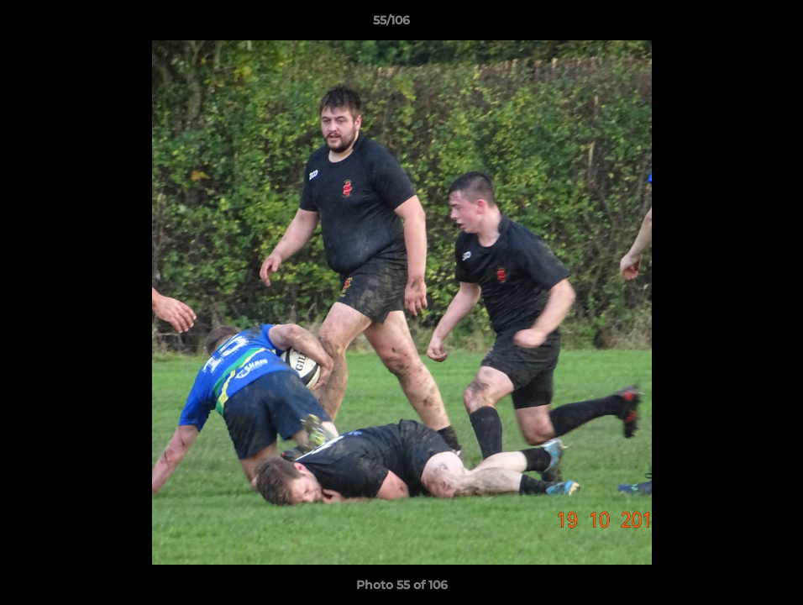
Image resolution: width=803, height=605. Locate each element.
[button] (732, 24)
